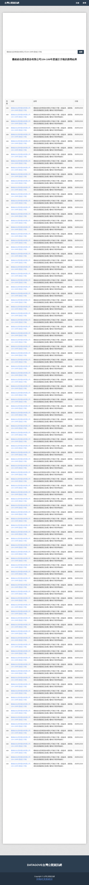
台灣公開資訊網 (14, 6)
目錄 (77, 6)
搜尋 (84, 6)
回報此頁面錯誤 (44, 879)
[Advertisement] (44, 31)
